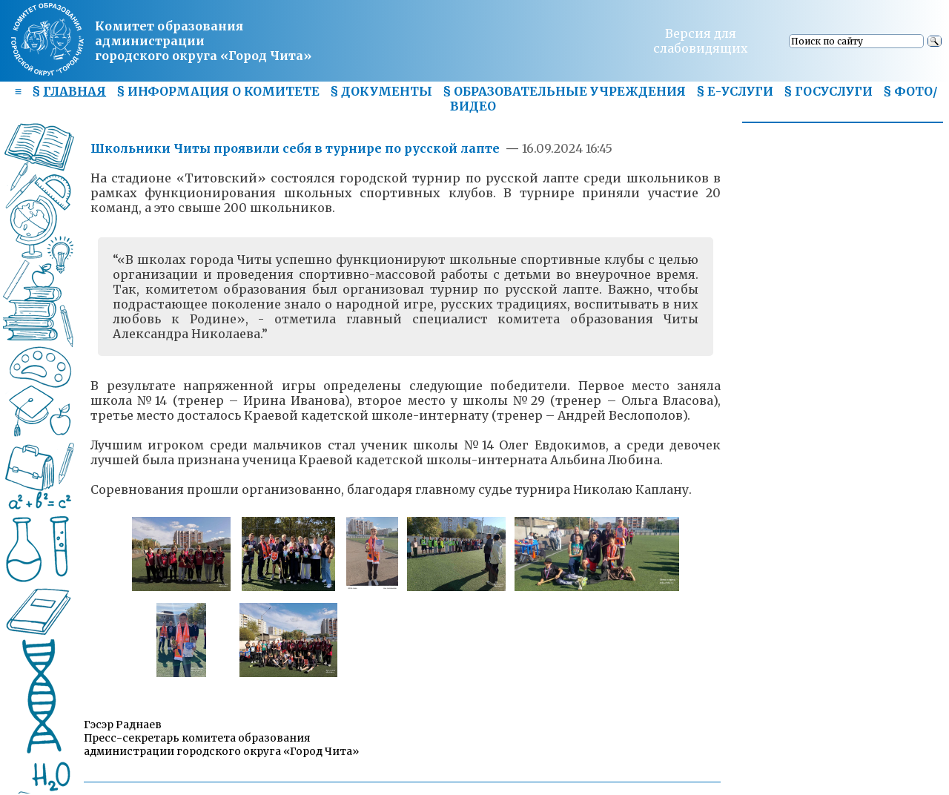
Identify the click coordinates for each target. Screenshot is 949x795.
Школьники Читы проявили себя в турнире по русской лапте (295, 148)
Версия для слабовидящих (700, 41)
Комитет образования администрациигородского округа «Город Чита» (203, 41)
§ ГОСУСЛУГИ (828, 91)
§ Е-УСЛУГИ (734, 91)
